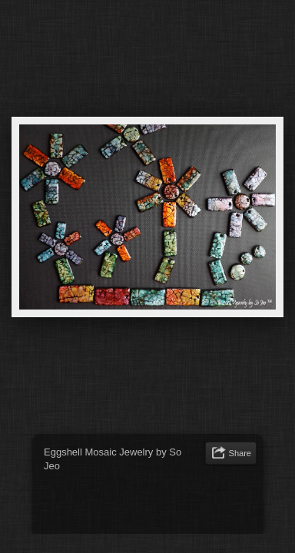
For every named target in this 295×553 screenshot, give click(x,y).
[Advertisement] (167, 506)
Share (240, 453)
